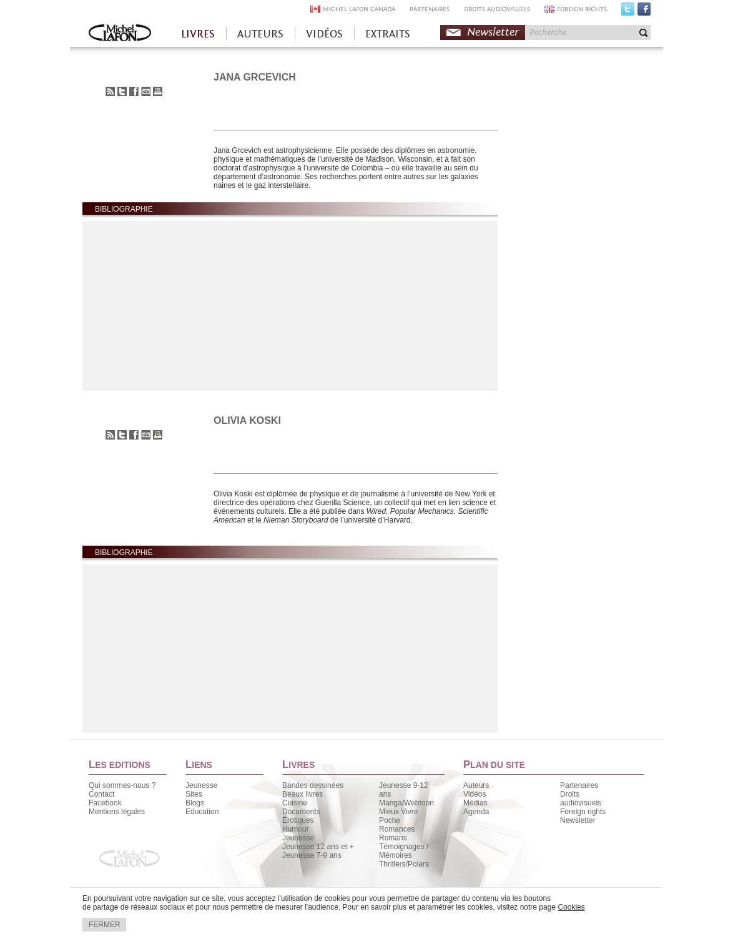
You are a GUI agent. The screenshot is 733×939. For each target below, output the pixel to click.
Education (202, 811)
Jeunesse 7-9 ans (312, 855)
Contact (101, 794)
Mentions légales (117, 811)
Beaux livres (302, 794)
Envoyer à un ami (145, 91)
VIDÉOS (324, 34)
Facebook (644, 11)
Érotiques (298, 820)
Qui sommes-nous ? (122, 785)
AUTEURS (260, 34)
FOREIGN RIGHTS (582, 9)
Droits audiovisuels (580, 798)
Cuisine (294, 803)
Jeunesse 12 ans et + (317, 846)
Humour (295, 829)
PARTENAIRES (430, 9)
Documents (301, 811)
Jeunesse (201, 785)
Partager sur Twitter (122, 91)
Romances (397, 829)
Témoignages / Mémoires (403, 851)
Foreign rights (583, 811)
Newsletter (493, 32)
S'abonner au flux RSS (110, 91)
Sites (193, 794)
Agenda (476, 811)
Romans (393, 837)
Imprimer (157, 91)
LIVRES (198, 34)
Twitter (627, 11)
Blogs (194, 803)
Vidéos (474, 794)
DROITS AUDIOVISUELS (497, 9)
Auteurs (476, 785)
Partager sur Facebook (134, 91)
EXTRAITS (387, 34)
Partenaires (579, 785)
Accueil (120, 34)
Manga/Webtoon (406, 803)
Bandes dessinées (312, 785)
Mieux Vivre (398, 811)
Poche (389, 820)
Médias (475, 803)
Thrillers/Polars (404, 864)
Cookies (571, 907)
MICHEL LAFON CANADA (359, 9)
